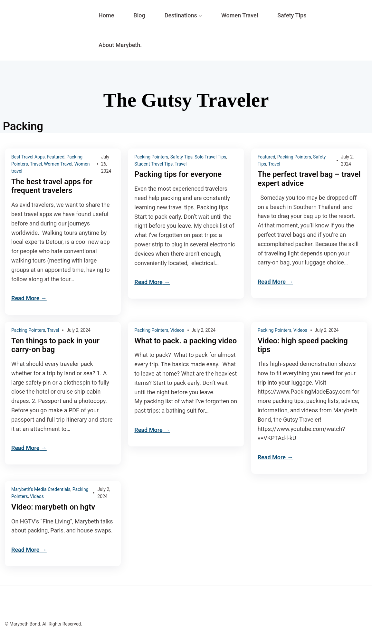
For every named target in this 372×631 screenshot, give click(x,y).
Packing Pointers (151, 156)
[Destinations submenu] (200, 15)
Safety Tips (181, 156)
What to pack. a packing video (175, 345)
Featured (55, 156)
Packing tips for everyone (178, 174)
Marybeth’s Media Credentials (41, 489)
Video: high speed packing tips (303, 345)
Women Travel (58, 164)
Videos (177, 330)
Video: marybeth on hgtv (53, 507)
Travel (36, 164)
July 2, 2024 (78, 330)
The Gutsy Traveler (186, 100)
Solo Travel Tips (210, 156)
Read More (25, 298)
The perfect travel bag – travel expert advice (299, 179)
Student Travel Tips (153, 164)
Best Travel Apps (28, 156)
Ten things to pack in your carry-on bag (55, 345)
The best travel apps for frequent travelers (52, 186)
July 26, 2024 (106, 164)
